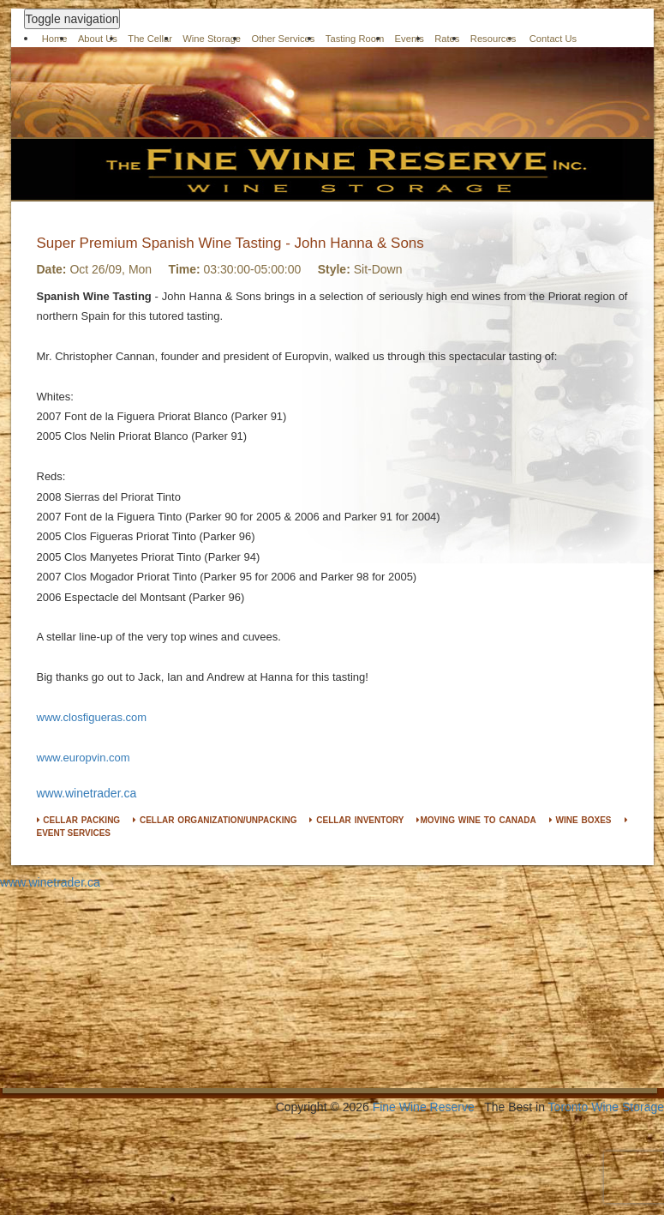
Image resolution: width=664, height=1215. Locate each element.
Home (55, 38)
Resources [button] (493, 38)
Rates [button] (446, 38)
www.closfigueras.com (92, 717)
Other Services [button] (282, 38)
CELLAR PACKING (79, 820)
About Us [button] (97, 38)
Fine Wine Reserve (424, 1107)
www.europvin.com (83, 757)
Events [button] (409, 38)
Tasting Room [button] (355, 38)
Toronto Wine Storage (606, 1107)
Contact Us (553, 38)
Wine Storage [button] (211, 38)
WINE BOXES (580, 820)
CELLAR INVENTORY (356, 820)
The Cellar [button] (150, 38)
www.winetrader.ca (87, 793)
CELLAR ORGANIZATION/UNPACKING (214, 820)
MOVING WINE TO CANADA (475, 820)
